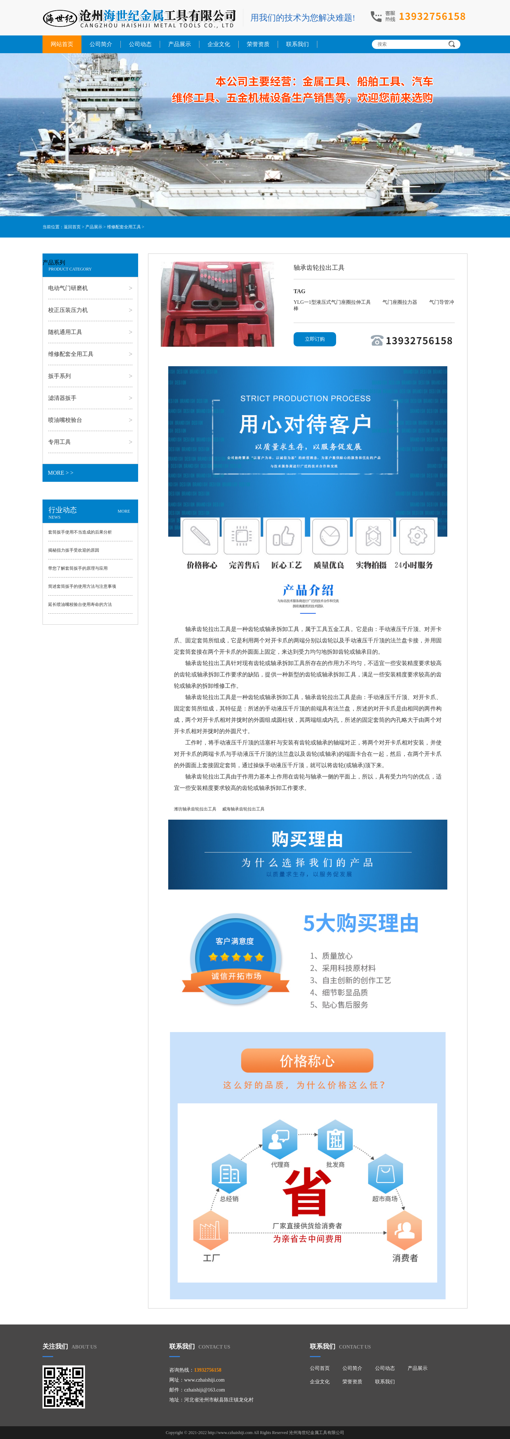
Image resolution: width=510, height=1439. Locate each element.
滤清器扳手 (62, 398)
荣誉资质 (258, 44)
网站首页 (62, 44)
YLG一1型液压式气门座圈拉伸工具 (333, 302)
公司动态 (140, 44)
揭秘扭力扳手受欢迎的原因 (73, 550)
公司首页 (320, 1368)
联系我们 (297, 44)
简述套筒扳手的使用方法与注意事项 (82, 586)
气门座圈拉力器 (400, 302)
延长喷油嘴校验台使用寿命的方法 (80, 604)
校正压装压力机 (68, 310)
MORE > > (60, 473)
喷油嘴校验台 (65, 420)
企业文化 (219, 44)
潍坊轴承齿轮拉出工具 (195, 809)
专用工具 (59, 442)
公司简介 (101, 44)
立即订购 (315, 339)
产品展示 (179, 44)
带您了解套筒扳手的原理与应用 (78, 568)
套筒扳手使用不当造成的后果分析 (80, 532)
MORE (124, 511)
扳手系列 (59, 376)
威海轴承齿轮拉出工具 (243, 809)
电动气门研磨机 (68, 288)
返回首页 (72, 226)
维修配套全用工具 (124, 226)
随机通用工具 (65, 332)
